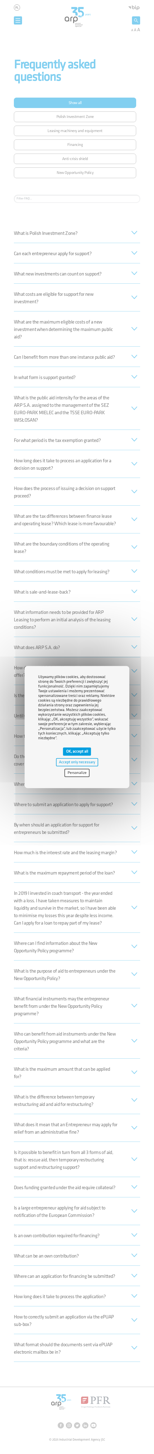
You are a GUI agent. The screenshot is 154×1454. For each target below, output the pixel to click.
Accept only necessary (77, 762)
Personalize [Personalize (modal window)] (77, 772)
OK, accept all (77, 751)
